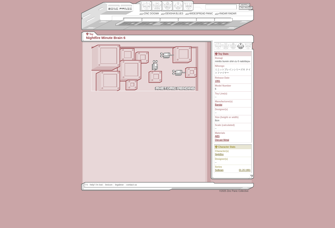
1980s (183, 22)
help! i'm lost (96, 184)
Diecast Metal (222, 140)
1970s (165, 22)
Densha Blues (174, 13)
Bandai (218, 104)
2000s (219, 22)
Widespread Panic (201, 13)
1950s (129, 22)
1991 (217, 81)
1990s (201, 22)
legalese (119, 184)
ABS (217, 136)
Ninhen (240, 46)
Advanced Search (246, 8)
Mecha (166, 6)
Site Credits (120, 5)
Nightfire (219, 154)
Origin (145, 6)
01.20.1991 (245, 170)
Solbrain (219, 170)
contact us (131, 184)
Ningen (177, 6)
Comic (187, 6)
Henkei (156, 6)
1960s (147, 22)
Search (244, 4)
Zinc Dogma (151, 13)
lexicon (108, 184)
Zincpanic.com (120, 8)
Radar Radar (227, 13)
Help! (251, 176)
